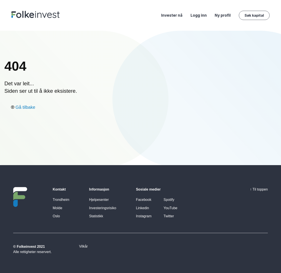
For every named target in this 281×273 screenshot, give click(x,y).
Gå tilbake (23, 107)
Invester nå (171, 15)
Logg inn (199, 15)
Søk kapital (254, 15)
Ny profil (223, 15)
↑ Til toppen (259, 189)
